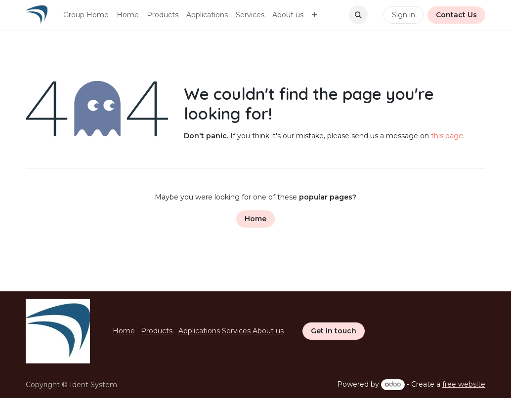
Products (156, 330)
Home (255, 218)
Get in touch (333, 330)
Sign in (403, 14)
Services (236, 330)
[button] (358, 14)
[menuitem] (86, 15)
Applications (199, 330)
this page (447, 135)
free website (463, 384)
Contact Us (456, 14)
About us (268, 330)
